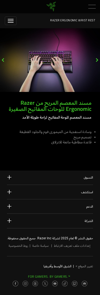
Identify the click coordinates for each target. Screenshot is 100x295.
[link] (51, 6)
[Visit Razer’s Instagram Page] (25, 283)
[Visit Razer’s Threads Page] (35, 283)
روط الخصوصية (18, 246)
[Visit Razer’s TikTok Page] (64, 283)
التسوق (50, 177)
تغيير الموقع (84, 266)
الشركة (50, 221)
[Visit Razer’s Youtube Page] (54, 283)
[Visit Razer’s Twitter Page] (45, 283)
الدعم (50, 206)
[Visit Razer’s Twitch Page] (74, 283)
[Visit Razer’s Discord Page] (84, 283)
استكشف (50, 192)
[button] (92, 6)
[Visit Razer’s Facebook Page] (15, 283)
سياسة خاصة (40, 246)
